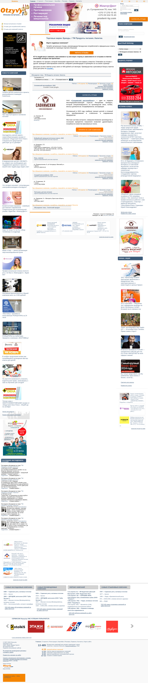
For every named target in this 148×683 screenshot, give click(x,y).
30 (104, 215)
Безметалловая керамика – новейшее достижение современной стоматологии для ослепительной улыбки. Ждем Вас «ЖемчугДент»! (16, 208)
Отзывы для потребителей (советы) (15, 26)
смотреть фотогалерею (105, 86)
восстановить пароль (126, 12)
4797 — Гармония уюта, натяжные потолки (113, 591)
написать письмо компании (104, 88)
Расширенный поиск (129, 36)
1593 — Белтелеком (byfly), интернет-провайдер (18, 604)
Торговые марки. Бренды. (58, 38)
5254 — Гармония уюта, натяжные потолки (49, 593)
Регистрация (49, 1)
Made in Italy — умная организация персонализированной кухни (14, 251)
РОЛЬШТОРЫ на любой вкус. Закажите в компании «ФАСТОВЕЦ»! (15, 337)
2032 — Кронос (8, 594)
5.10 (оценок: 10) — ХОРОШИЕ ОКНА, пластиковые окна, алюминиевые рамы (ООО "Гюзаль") (82, 597)
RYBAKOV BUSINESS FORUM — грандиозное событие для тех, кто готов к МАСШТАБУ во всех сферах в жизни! (133, 352)
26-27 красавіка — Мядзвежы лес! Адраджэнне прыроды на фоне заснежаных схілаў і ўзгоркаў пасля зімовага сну (131, 306)
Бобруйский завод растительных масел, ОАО (49, 138)
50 (106, 215)
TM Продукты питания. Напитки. (12, 466)
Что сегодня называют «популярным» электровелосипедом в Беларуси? (15, 186)
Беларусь (15, 1)
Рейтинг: (74, 83)
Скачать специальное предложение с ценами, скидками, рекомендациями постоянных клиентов (17, 659)
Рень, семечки (38, 158)
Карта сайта (87, 641)
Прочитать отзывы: (105, 83)
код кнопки (6, 668)
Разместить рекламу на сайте (12, 655)
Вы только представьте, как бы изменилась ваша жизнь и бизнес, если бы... (132, 375)
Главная (32, 1)
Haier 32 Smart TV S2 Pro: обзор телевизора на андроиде (13, 231)
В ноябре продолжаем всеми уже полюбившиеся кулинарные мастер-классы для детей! (15, 358)
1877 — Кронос (104, 594)
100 (110, 215)
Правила (71, 1)
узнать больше (108, 85)
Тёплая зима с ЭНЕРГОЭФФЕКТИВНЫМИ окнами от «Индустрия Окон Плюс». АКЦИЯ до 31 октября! (16, 404)
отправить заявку (8, 652)
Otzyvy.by (13, 642)
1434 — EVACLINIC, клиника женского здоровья (50, 605)
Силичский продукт (53, 207)
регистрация (123, 13)
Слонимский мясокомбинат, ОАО (45, 85)
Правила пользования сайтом (12, 648)
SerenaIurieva (22, 507)
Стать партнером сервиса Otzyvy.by (22, 637)
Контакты (79, 1)
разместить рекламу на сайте (20, 579)
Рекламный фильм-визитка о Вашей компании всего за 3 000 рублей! (15, 294)
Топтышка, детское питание (43, 192)
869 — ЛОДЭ (104, 601)
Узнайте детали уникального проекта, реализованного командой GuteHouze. (15, 94)
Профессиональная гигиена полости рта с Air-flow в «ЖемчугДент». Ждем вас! (15, 272)
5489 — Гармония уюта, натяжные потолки (17, 591)
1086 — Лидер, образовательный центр (112, 596)
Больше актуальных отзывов (12, 23)
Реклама (64, 1)
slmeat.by (36, 120)
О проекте (40, 1)
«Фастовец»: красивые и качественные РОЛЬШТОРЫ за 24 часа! (14, 315)
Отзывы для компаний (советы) (13, 29)
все (113, 215)
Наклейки (57, 1)
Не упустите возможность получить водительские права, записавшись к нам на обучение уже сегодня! (15, 380)
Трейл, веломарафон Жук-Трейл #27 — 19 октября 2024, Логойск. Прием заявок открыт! (132, 329)
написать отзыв (138, 19)
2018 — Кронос (40, 595)
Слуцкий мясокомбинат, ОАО (43, 175)
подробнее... (5, 475)
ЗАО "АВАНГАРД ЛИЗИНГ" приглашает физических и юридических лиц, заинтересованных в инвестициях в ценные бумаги (131, 281)
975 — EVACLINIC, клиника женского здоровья (114, 599)
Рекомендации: (92, 83)
